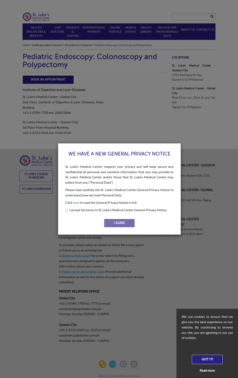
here (76, 202)
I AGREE (119, 223)
